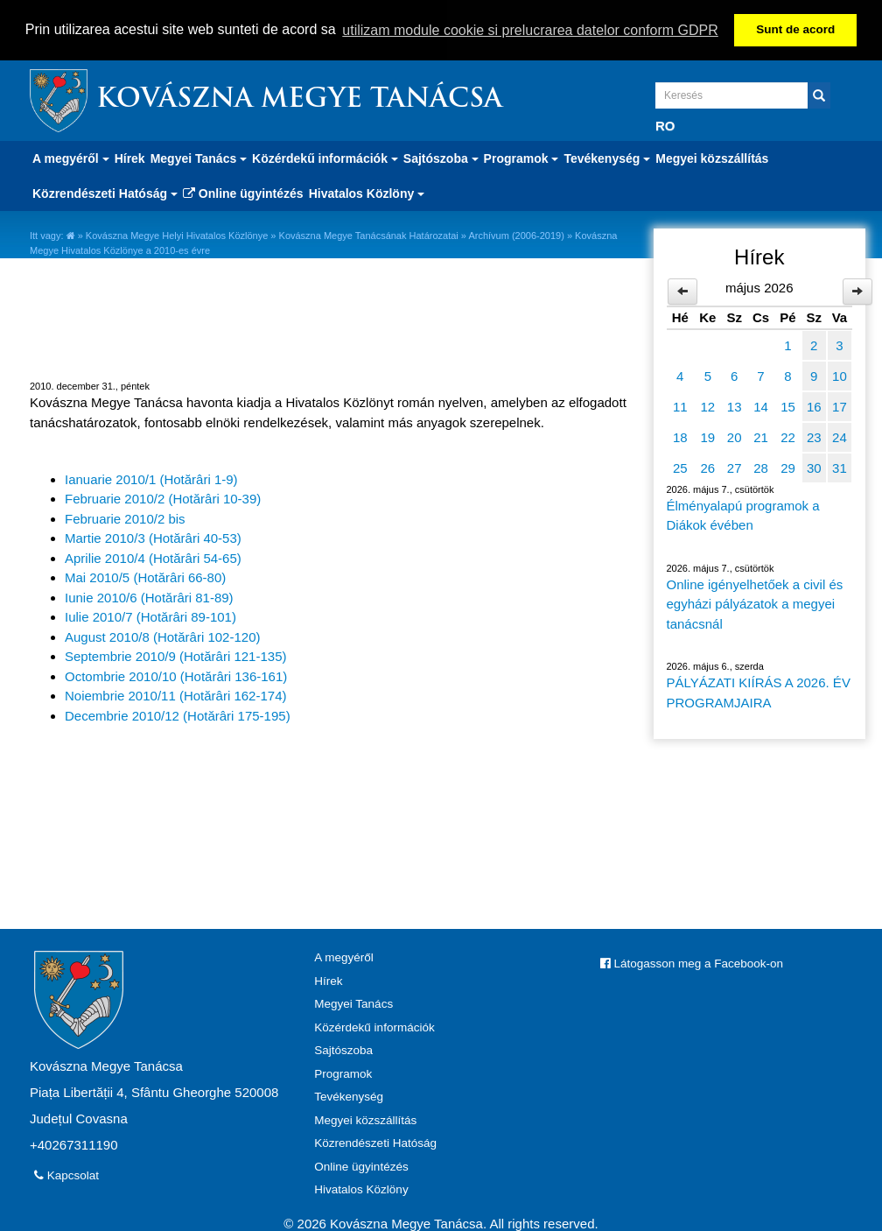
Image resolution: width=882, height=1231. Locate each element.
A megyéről (344, 956)
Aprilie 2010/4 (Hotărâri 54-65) (153, 556)
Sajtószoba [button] (441, 158)
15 (787, 404)
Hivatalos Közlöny (361, 1188)
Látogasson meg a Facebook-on (691, 962)
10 (839, 374)
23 (814, 435)
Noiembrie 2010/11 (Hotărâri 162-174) (175, 694)
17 (839, 404)
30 (814, 466)
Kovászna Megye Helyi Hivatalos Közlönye (177, 234)
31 (839, 466)
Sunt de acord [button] (795, 29)
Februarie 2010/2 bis (125, 517)
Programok (343, 1072)
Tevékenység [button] (607, 158)
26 (708, 466)
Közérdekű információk (374, 1025)
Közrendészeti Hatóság (375, 1142)
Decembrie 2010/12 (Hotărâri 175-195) (177, 714)
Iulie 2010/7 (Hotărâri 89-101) (150, 615)
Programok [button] (521, 158)
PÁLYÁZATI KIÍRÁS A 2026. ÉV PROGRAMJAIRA (758, 691)
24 (839, 435)
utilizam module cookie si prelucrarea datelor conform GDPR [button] (530, 30)
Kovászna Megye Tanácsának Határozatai (368, 234)
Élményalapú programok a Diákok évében (743, 513)
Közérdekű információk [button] (325, 158)
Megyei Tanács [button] (198, 158)
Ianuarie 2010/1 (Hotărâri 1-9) (151, 477)
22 (787, 435)
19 (708, 435)
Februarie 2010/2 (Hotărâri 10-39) (163, 497)
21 (760, 435)
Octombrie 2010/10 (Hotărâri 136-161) (176, 674)
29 (787, 466)
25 (680, 466)
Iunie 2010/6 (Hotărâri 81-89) (149, 595)
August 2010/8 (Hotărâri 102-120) (162, 635)
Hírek (130, 158)
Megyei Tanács (353, 1002)
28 (760, 466)
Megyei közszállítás (711, 158)
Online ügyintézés (243, 193)
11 (680, 404)
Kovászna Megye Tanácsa (299, 99)
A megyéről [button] (70, 158)
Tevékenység (348, 1095)
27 (734, 466)
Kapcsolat (66, 1174)
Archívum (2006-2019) (516, 234)
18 (680, 435)
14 (760, 404)
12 (708, 404)
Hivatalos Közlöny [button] (366, 193)
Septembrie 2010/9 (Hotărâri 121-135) (175, 655)
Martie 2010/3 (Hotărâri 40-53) (153, 537)
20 (734, 435)
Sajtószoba (343, 1049)
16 (814, 404)
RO (665, 124)
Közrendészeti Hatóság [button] (105, 193)
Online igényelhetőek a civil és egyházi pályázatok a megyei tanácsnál (755, 602)
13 (734, 404)
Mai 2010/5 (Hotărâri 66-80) (145, 576)
